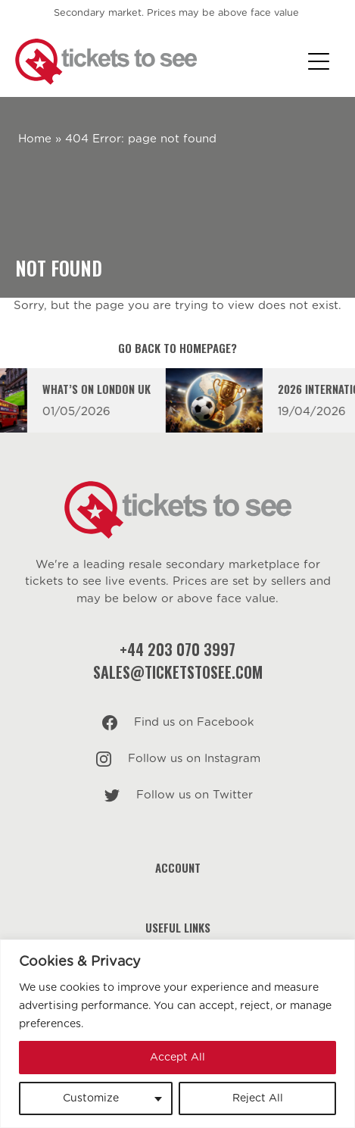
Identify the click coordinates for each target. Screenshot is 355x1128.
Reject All (257, 1098)
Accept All (177, 1057)
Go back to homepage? (177, 347)
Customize (91, 1098)
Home (34, 139)
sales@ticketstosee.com (178, 672)
